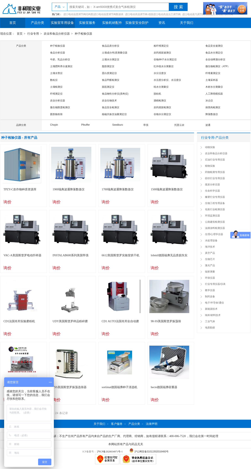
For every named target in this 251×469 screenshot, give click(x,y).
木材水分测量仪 (214, 86)
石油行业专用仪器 (215, 159)
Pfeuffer (85, 124)
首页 (12, 22)
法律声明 (151, 423)
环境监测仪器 (212, 215)
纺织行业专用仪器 (215, 178)
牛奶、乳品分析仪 (60, 59)
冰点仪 (209, 100)
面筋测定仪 (108, 86)
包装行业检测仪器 (215, 209)
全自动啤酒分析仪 (215, 59)
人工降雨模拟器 (214, 93)
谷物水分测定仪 (162, 114)
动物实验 (210, 147)
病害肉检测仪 (212, 107)
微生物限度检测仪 (60, 107)
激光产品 (210, 265)
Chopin (54, 124)
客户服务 (117, 423)
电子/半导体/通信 (214, 302)
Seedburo (117, 124)
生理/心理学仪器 (214, 234)
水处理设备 (211, 240)
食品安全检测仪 (110, 107)
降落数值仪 (211, 114)
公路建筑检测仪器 (215, 221)
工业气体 (210, 321)
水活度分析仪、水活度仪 (167, 80)
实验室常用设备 (62, 22)
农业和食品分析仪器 (57, 33)
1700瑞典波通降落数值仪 (118, 189)
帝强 (145, 125)
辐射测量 (210, 271)
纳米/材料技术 (213, 315)
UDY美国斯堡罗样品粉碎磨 (70, 321)
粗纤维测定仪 (161, 45)
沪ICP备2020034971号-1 (109, 451)
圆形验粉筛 (56, 114)
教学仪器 (210, 290)
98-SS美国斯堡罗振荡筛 (166, 321)
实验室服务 (87, 22)
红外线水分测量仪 (164, 66)
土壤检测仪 (56, 86)
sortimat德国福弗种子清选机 (119, 387)
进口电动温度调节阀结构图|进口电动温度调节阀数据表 (93, 14)
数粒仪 (54, 80)
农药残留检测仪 (162, 107)
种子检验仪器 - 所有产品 (19, 137)
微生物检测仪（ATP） (217, 66)
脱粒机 (157, 93)
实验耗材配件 (112, 22)
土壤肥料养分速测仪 (61, 66)
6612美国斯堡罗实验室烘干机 (120, 255)
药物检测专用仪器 (215, 172)
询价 (7, 202)
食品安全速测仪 (214, 45)
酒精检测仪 (160, 100)
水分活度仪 (160, 73)
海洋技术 (210, 246)
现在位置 (6, 33)
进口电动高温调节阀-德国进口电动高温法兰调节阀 (153, 14)
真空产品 (210, 253)
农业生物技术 (109, 100)
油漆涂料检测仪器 (215, 228)
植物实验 (210, 165)
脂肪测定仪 (108, 66)
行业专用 (33, 33)
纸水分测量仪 (161, 86)
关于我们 (186, 22)
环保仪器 (210, 277)
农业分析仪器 (57, 100)
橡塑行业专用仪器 (215, 197)
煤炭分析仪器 (212, 184)
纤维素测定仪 (212, 73)
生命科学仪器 (212, 190)
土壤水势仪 (56, 73)
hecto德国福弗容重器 (164, 387)
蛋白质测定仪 (109, 73)
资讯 (161, 22)
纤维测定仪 (56, 93)
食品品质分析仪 (110, 45)
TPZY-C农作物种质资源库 (20, 189)
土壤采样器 (211, 80)
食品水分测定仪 (214, 52)
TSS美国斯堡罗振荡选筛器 (70, 387)
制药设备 (210, 296)
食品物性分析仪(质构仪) (115, 93)
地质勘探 (210, 327)
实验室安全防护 (136, 22)
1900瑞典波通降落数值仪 (68, 189)
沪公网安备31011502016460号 (149, 451)
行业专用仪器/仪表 (215, 284)
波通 (207, 125)
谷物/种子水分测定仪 (165, 59)
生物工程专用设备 (215, 203)
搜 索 (178, 7)
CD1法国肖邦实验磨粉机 (19, 321)
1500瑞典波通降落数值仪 (167, 189)
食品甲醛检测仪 (110, 80)
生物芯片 (210, 259)
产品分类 (37, 22)
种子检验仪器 (83, 33)
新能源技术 (211, 308)
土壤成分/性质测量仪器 (114, 52)
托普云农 (179, 125)
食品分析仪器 (57, 52)
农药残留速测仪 (162, 52)
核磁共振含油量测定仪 (114, 114)
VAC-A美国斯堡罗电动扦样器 (22, 255)
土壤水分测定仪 (110, 59)
